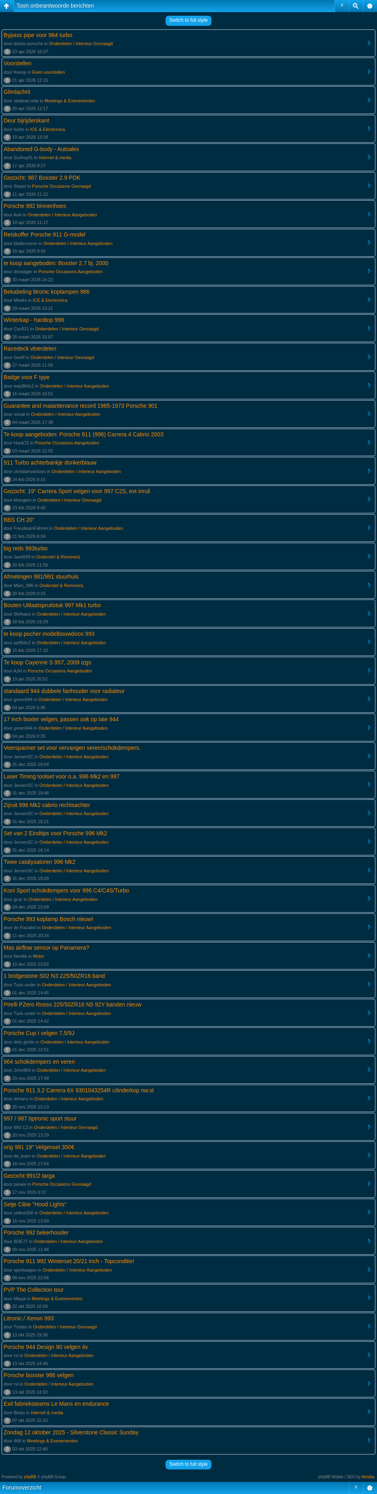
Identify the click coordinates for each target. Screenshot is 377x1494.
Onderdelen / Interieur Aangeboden (62, 214)
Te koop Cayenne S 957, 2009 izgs (47, 662)
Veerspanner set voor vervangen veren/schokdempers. (72, 748)
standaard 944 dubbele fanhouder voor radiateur (64, 691)
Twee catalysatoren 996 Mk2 (39, 862)
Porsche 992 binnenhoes (35, 206)
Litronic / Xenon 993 (29, 1318)
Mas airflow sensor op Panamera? (46, 947)
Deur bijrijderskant (26, 120)
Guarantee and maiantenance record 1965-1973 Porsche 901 (80, 406)
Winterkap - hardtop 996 (34, 320)
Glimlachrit (17, 92)
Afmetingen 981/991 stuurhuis (41, 576)
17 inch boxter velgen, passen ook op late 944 (61, 719)
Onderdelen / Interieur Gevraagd (81, 43)
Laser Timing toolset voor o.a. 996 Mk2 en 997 (62, 776)
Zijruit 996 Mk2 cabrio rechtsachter (47, 805)
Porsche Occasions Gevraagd (61, 186)
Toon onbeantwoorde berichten (55, 5)
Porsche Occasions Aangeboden (70, 271)
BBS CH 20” (19, 520)
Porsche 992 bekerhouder (36, 1232)
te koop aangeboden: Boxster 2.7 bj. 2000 (56, 263)
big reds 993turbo (26, 548)
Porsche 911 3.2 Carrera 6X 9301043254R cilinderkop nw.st (79, 1090)
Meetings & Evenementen (70, 100)
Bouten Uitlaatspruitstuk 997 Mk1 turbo (52, 605)
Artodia (368, 1477)
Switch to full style (188, 20)
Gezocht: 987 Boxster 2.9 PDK (42, 177)
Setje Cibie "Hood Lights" (35, 1204)
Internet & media (55, 157)
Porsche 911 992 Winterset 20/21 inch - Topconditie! (69, 1261)
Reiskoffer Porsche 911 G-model (44, 234)
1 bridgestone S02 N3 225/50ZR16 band (54, 976)
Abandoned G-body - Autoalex (41, 149)
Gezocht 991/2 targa (29, 1175)
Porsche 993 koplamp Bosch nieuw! (48, 919)
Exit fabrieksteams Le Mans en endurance (56, 1404)
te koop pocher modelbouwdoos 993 (49, 634)
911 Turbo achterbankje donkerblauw (50, 462)
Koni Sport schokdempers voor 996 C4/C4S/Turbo (66, 890)
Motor (38, 956)
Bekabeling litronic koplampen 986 (46, 291)
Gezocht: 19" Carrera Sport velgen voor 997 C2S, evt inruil (77, 491)
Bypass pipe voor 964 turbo (38, 35)
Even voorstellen (48, 72)
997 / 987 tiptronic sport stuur (40, 1118)
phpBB (30, 1477)
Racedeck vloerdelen (30, 348)
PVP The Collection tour (34, 1289)
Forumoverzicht (21, 1487)
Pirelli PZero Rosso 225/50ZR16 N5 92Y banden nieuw (72, 1004)
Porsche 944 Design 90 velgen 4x (46, 1347)
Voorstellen (17, 63)
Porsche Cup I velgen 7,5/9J (39, 1033)
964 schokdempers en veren (39, 1061)
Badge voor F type (27, 377)
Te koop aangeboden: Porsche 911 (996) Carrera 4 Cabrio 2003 (84, 434)
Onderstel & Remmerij (58, 556)
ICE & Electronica (47, 129)
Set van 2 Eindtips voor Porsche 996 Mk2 (55, 833)
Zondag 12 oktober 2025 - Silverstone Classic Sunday (71, 1432)
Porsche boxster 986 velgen (39, 1375)
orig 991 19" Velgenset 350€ (39, 1147)
